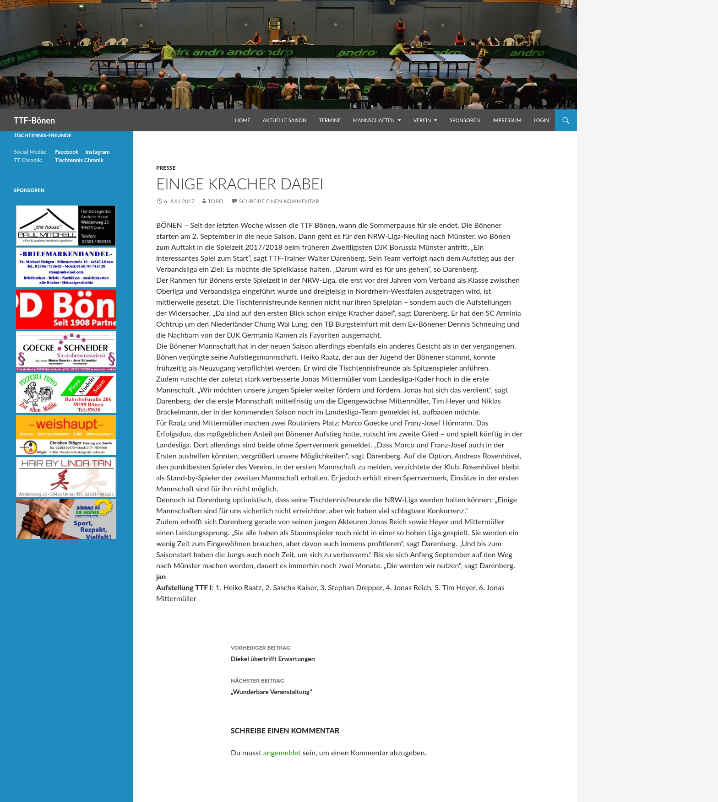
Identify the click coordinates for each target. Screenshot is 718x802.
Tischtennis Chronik (79, 159)
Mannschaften (374, 120)
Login (541, 120)
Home (242, 120)
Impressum (506, 120)
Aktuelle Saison (285, 120)
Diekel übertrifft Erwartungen (339, 652)
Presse (165, 167)
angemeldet (282, 752)
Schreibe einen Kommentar (279, 201)
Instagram (97, 151)
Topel (216, 201)
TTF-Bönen (34, 120)
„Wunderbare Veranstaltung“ (339, 685)
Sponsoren (465, 120)
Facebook (66, 151)
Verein (422, 120)
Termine (330, 120)
